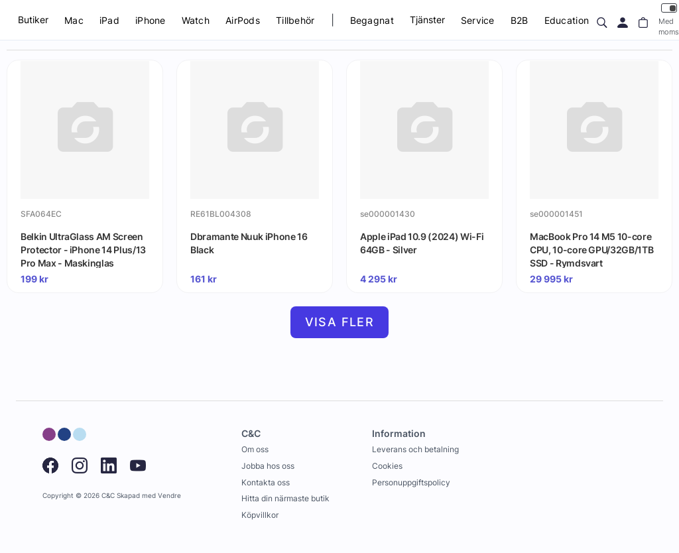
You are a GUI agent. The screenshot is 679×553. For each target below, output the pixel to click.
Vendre (169, 495)
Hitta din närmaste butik (285, 498)
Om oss (255, 449)
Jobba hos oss (267, 466)
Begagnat (372, 20)
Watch (196, 20)
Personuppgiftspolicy (411, 482)
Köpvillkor (259, 515)
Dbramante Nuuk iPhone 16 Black (249, 243)
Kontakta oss (265, 482)
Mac (74, 20)
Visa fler (340, 322)
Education (566, 20)
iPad (109, 20)
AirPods (242, 20)
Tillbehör (295, 20)
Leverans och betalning (415, 449)
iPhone (150, 20)
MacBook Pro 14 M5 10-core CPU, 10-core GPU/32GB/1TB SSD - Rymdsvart (591, 249)
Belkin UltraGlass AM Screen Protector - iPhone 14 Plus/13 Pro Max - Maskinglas (83, 249)
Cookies (387, 466)
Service (478, 20)
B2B (519, 20)
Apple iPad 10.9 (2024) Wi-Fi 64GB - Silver (421, 243)
